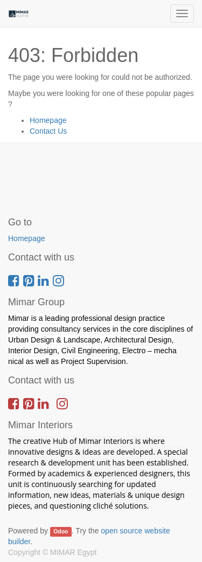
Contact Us (48, 131)
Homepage (48, 120)
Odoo (60, 531)
